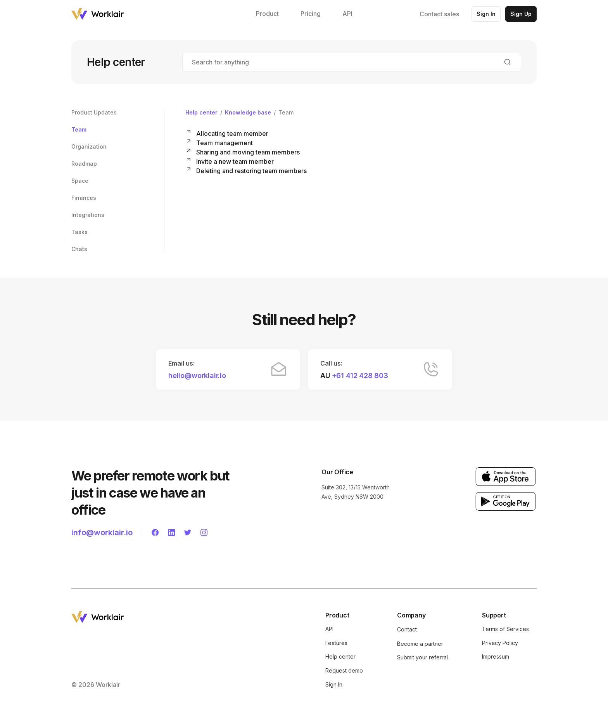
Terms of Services (505, 629)
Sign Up (521, 13)
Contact (407, 629)
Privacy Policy (500, 643)
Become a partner (420, 643)
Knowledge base (248, 112)
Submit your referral (422, 657)
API (347, 13)
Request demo (344, 670)
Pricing (311, 13)
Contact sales (439, 14)
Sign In (486, 13)
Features (336, 643)
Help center (201, 112)
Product (267, 13)
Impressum (495, 656)
